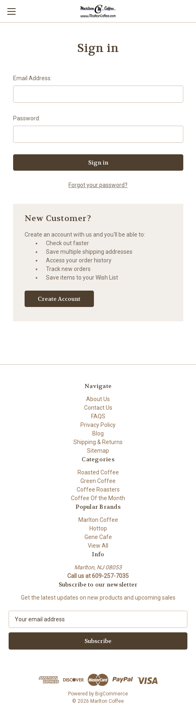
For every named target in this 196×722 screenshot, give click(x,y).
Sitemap (98, 450)
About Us (98, 399)
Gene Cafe (98, 537)
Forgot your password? (98, 185)
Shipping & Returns (98, 442)
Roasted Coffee (98, 472)
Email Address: (32, 78)
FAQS (98, 416)
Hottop (98, 528)
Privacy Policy (98, 425)
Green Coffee (98, 481)
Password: (26, 118)
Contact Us (98, 407)
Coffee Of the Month (98, 498)
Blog (98, 433)
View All (98, 545)
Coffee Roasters (98, 489)
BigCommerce (111, 694)
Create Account (59, 298)
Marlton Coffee (98, 520)
